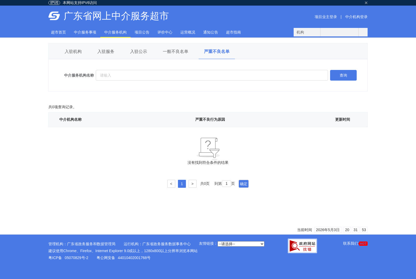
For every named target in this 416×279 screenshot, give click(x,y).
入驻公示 (138, 51)
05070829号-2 (76, 258)
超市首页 (58, 32)
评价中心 (164, 32)
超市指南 (233, 32)
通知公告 (210, 32)
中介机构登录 (356, 17)
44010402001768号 (134, 258)
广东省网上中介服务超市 (116, 15)
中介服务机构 (115, 32)
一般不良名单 (175, 51)
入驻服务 (105, 51)
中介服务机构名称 (79, 75)
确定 (243, 184)
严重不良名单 (217, 51)
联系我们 (355, 243)
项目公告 (142, 32)
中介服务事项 (85, 32)
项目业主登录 (326, 17)
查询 (343, 75)
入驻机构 (73, 51)
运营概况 (187, 32)
